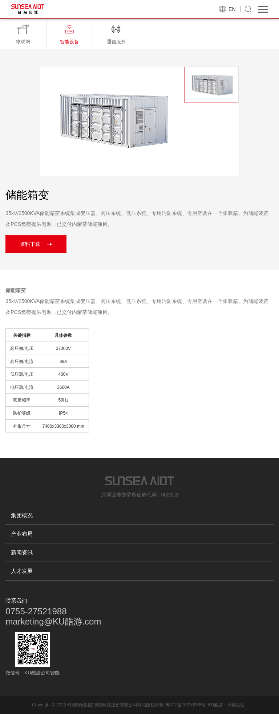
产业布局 (22, 534)
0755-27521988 (35, 611)
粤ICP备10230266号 (185, 704)
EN (232, 9)
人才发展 (22, 571)
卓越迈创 (235, 704)
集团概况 (22, 515)
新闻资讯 (22, 552)
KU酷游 (215, 704)
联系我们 (16, 601)
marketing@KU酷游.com (53, 621)
